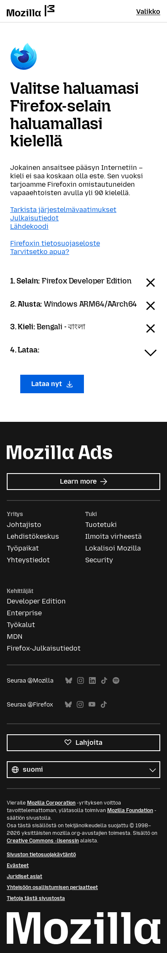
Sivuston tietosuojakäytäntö (41, 855)
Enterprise (24, 613)
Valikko (148, 12)
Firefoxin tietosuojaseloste (55, 243)
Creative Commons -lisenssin (43, 841)
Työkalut (21, 625)
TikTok (104, 680)
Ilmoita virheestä (113, 536)
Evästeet (18, 865)
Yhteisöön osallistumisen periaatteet (52, 887)
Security (99, 560)
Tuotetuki (101, 525)
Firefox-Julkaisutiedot (44, 648)
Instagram (80, 680)
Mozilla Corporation (51, 803)
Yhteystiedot (28, 560)
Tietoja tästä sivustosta (36, 898)
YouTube (92, 704)
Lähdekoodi (29, 226)
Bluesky (69, 680)
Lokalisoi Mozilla (113, 548)
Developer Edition (36, 601)
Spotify (116, 680)
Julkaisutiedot (34, 218)
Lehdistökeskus (33, 536)
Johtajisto (24, 525)
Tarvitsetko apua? (39, 252)
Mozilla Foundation (130, 810)
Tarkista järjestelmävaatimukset (63, 210)
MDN (14, 637)
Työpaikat (23, 548)
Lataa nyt (52, 384)
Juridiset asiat (24, 876)
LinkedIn (92, 680)
